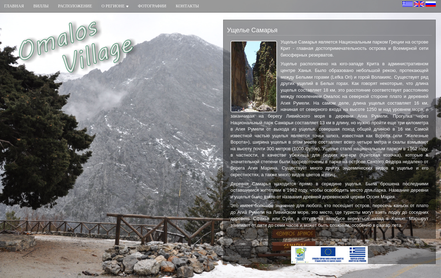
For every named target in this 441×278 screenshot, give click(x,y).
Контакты (187, 6)
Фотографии (152, 6)
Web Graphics (426, 265)
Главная (14, 6)
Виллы (40, 6)
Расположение (75, 6)
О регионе (115, 6)
